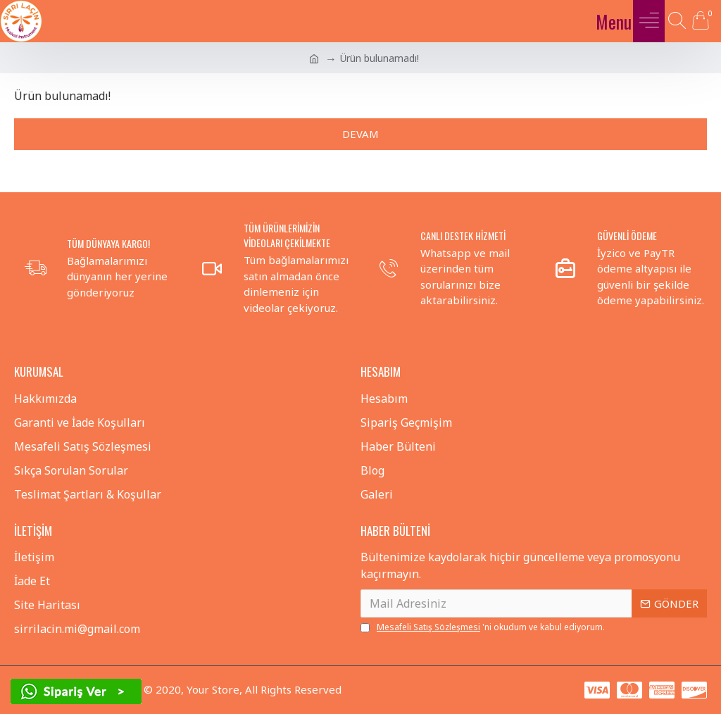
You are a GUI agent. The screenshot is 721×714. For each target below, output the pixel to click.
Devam (360, 134)
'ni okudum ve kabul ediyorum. (482, 627)
